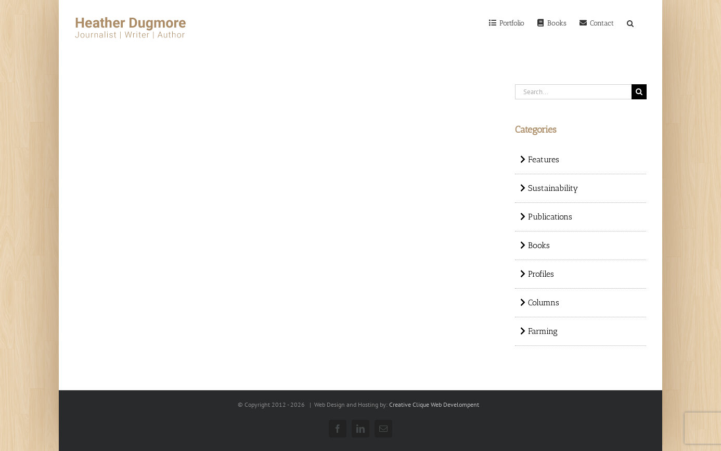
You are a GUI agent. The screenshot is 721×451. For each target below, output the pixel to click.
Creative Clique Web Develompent (434, 404)
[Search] (630, 22)
